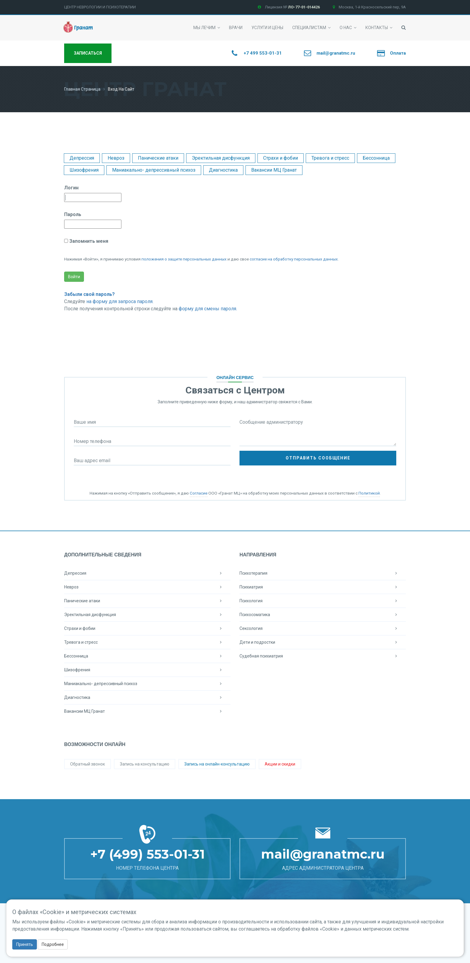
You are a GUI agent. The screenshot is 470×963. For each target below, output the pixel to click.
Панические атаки (158, 158)
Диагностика (223, 170)
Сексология (322, 628)
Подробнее (53, 944)
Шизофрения (84, 170)
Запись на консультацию (144, 764)
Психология (322, 600)
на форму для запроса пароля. (119, 301)
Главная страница (82, 89)
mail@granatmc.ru (323, 854)
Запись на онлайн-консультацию (217, 764)
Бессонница (376, 158)
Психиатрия (322, 587)
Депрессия (82, 158)
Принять (24, 944)
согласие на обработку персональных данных (294, 259)
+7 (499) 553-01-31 (147, 854)
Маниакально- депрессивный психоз (153, 170)
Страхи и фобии (280, 158)
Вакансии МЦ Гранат (274, 170)
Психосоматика (322, 614)
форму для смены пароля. (208, 308)
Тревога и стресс (330, 158)
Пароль (72, 214)
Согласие (198, 493)
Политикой (369, 493)
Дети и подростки (322, 642)
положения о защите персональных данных (184, 259)
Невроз (116, 158)
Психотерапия (322, 573)
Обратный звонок (87, 764)
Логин (71, 188)
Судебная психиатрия (322, 656)
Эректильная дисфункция (221, 158)
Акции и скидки (280, 764)
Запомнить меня (88, 241)
